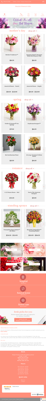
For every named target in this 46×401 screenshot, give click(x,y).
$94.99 (34, 161)
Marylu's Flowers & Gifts (23, 6)
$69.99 (12, 161)
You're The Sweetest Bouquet (34, 193)
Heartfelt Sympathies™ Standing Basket (34, 230)
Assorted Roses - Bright (34, 86)
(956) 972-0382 (6, 1)
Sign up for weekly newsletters (23, 320)
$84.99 (12, 60)
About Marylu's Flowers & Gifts (9, 327)
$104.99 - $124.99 (12, 235)
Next (44, 49)
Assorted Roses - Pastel (12, 86)
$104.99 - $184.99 (34, 235)
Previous (2, 49)
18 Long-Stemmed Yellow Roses (34, 155)
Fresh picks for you (23, 314)
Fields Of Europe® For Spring (12, 124)
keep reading (4, 331)
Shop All (31, 31)
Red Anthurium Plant (12, 155)
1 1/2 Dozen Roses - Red (11, 192)
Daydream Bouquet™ (34, 123)
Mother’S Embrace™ (12, 55)
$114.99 (11, 198)
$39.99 (34, 198)
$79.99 (12, 129)
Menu (4, 15)
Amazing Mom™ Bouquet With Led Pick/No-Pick (34, 55)
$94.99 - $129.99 (11, 92)
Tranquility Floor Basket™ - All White (12, 230)
